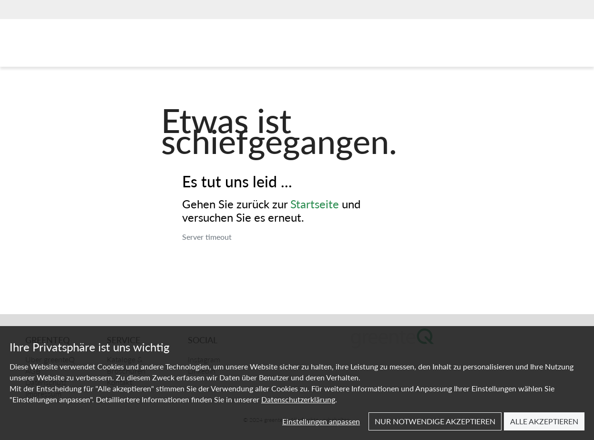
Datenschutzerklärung (298, 399)
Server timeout (207, 236)
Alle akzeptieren (544, 421)
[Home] (70, 45)
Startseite (314, 204)
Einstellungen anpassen (321, 421)
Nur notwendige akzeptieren (435, 421)
